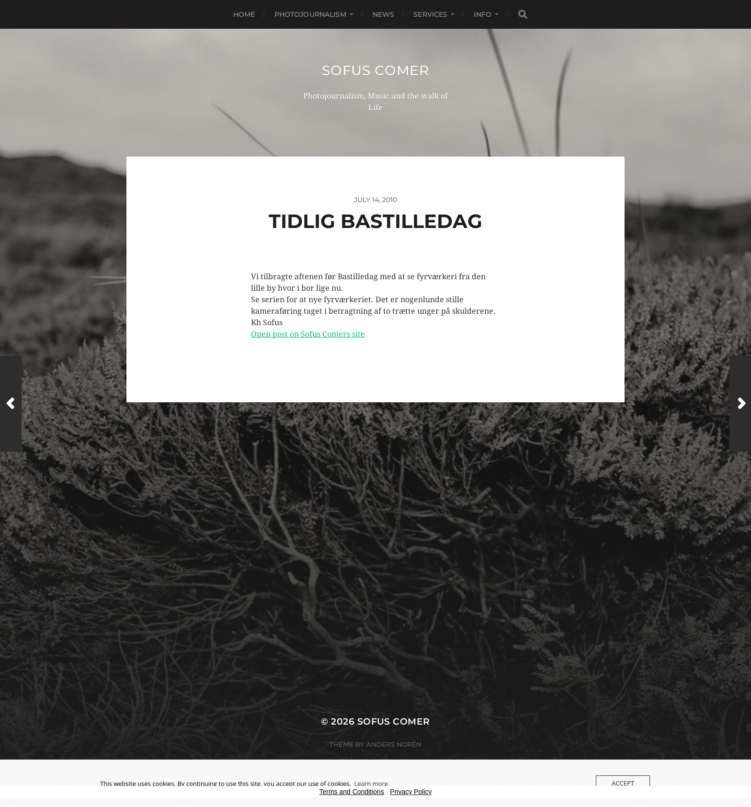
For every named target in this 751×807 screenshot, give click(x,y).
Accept (623, 783)
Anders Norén (393, 744)
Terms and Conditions (351, 792)
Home (244, 14)
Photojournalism (310, 14)
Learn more (371, 783)
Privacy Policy (411, 792)
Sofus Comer (375, 70)
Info (482, 14)
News (384, 14)
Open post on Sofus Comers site (308, 334)
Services (430, 14)
